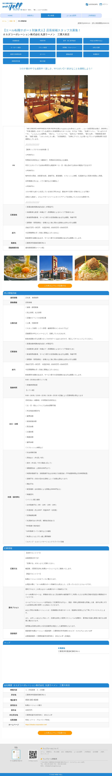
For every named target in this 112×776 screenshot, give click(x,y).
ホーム (4, 21)
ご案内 (102, 752)
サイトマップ (45, 754)
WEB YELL (58, 774)
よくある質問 (71, 15)
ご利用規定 (92, 15)
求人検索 (51, 15)
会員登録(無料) (93, 4)
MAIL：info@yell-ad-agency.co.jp (51, 766)
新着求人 (30, 15)
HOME (10, 15)
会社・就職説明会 (66, 752)
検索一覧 (12, 21)
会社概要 (95, 752)
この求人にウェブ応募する (55, 286)
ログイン (105, 4)
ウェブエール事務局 (50, 759)
